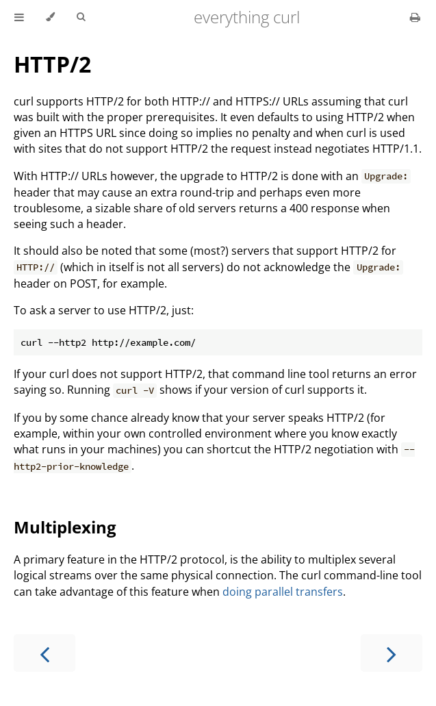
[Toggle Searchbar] (81, 17)
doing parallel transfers (282, 591)
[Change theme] (50, 17)
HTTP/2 (52, 64)
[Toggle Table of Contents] (19, 17)
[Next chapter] (391, 653)
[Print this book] (415, 17)
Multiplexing (65, 527)
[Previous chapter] (44, 653)
